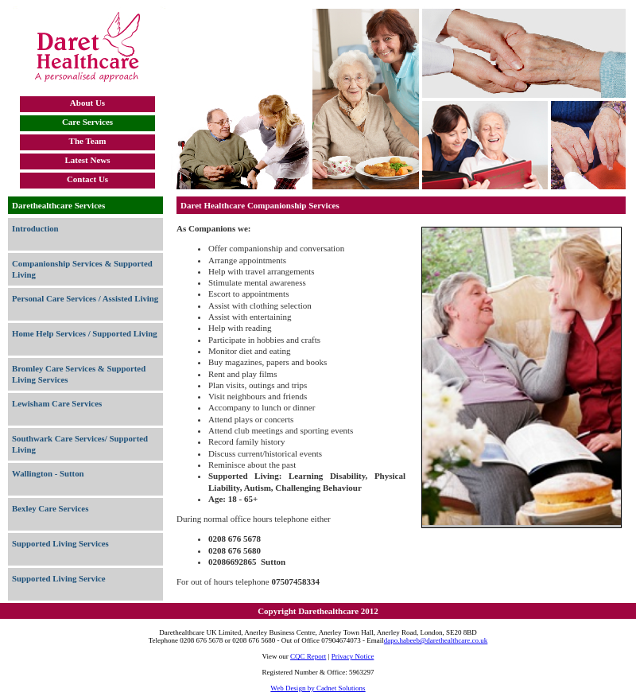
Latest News (87, 160)
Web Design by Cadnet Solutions (317, 688)
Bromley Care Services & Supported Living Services (78, 374)
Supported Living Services (60, 543)
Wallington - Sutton (48, 473)
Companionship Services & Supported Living (82, 269)
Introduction (35, 228)
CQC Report (308, 656)
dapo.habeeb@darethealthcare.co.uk (435, 640)
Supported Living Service (59, 578)
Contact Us (87, 179)
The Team (88, 141)
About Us (87, 102)
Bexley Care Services (50, 508)
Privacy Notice (353, 656)
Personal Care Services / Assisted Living (85, 298)
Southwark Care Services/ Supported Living (80, 444)
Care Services (87, 121)
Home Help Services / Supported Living (84, 333)
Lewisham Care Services (57, 403)
